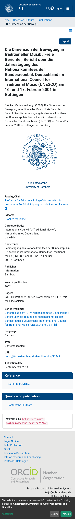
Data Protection (13, 445)
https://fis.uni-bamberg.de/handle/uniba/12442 (32, 356)
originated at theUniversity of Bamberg (37, 185)
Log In (58, 8)
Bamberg (10, 274)
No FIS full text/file (19, 384)
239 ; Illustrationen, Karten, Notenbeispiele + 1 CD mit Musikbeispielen (36, 299)
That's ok (66, 514)
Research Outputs (23, 20)
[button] (52, 8)
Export (65, 41)
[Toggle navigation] (68, 8)
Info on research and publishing (22, 457)
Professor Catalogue (16, 461)
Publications (45, 20)
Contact (8, 437)
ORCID (8, 449)
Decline (54, 514)
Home (6, 20)
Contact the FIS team (20, 405)
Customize (7, 514)
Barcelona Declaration (17, 453)
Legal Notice (11, 441)
